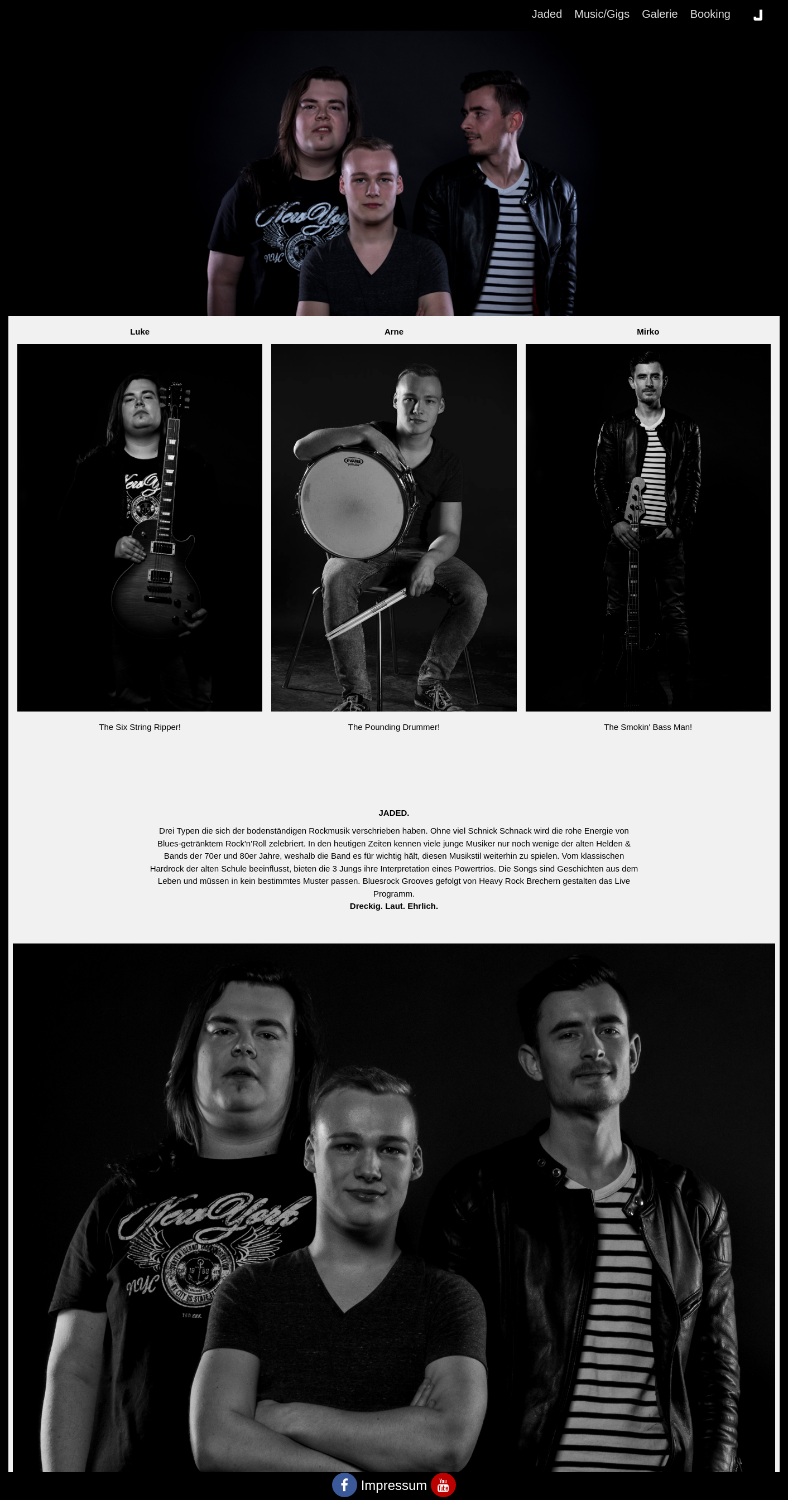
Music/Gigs (602, 14)
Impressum (394, 1485)
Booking (710, 14)
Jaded (547, 14)
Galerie (660, 14)
